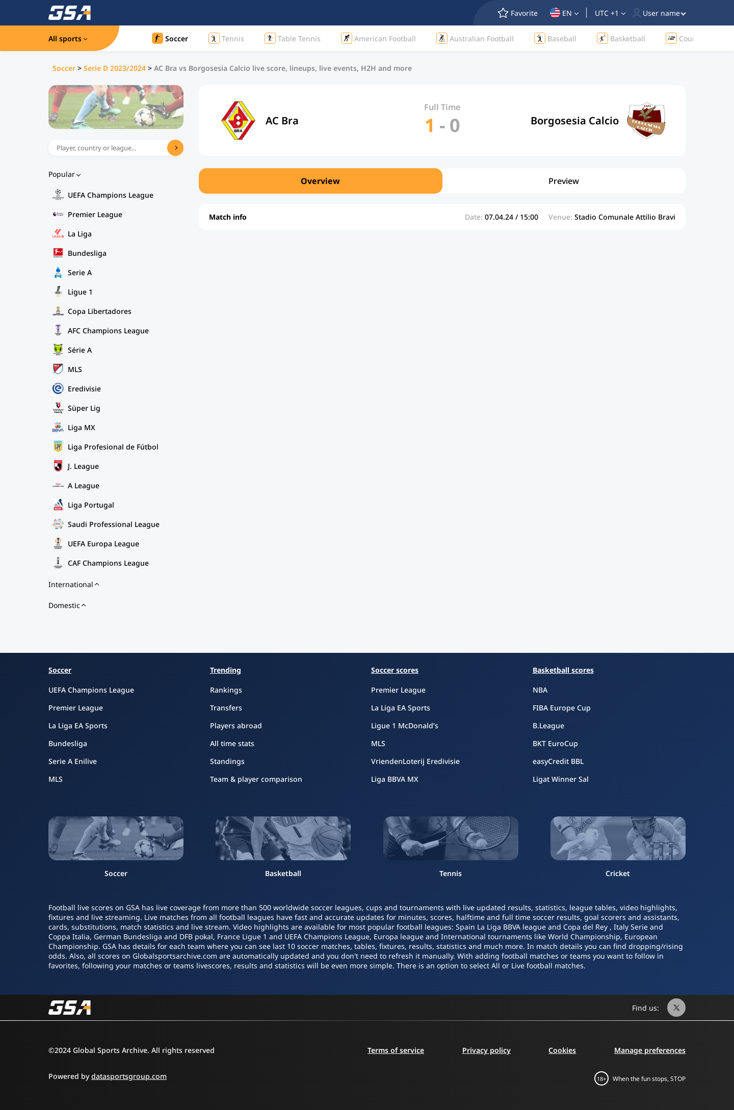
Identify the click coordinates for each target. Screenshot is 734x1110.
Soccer (64, 68)
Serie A (80, 272)
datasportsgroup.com (129, 1076)
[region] (442, 181)
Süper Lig (84, 408)
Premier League (95, 214)
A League (83, 485)
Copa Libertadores (100, 311)
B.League (548, 725)
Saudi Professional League (114, 524)
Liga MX (81, 427)
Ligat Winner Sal (561, 779)
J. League (83, 466)
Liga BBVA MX (394, 779)
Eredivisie (84, 388)
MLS (75, 369)
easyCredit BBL (558, 761)
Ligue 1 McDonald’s (404, 725)
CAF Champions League (108, 563)
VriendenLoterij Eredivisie (415, 761)
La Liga (80, 234)
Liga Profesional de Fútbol (113, 447)
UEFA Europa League (103, 543)
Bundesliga (87, 253)
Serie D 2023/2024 (115, 68)
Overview (320, 181)
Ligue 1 (80, 292)
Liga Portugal (91, 505)
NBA (540, 690)
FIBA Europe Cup (562, 707)
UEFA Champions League (110, 195)
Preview (563, 181)
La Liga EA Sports (78, 725)
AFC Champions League (108, 330)
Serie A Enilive (72, 761)
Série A (80, 350)
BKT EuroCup (555, 743)
